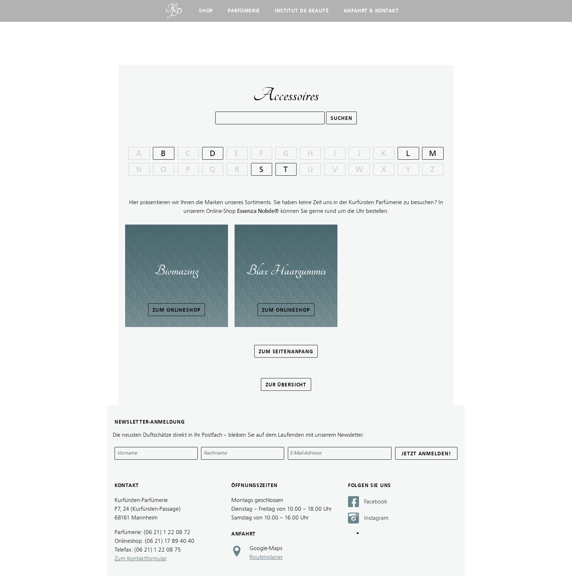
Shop (206, 11)
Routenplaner (266, 557)
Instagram (376, 518)
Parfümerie (244, 11)
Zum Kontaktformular (141, 558)
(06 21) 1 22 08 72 (167, 532)
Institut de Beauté (302, 11)
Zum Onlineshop (176, 310)
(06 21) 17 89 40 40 (169, 541)
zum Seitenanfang (286, 352)
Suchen (341, 118)
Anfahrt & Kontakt (371, 11)
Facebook (375, 501)
